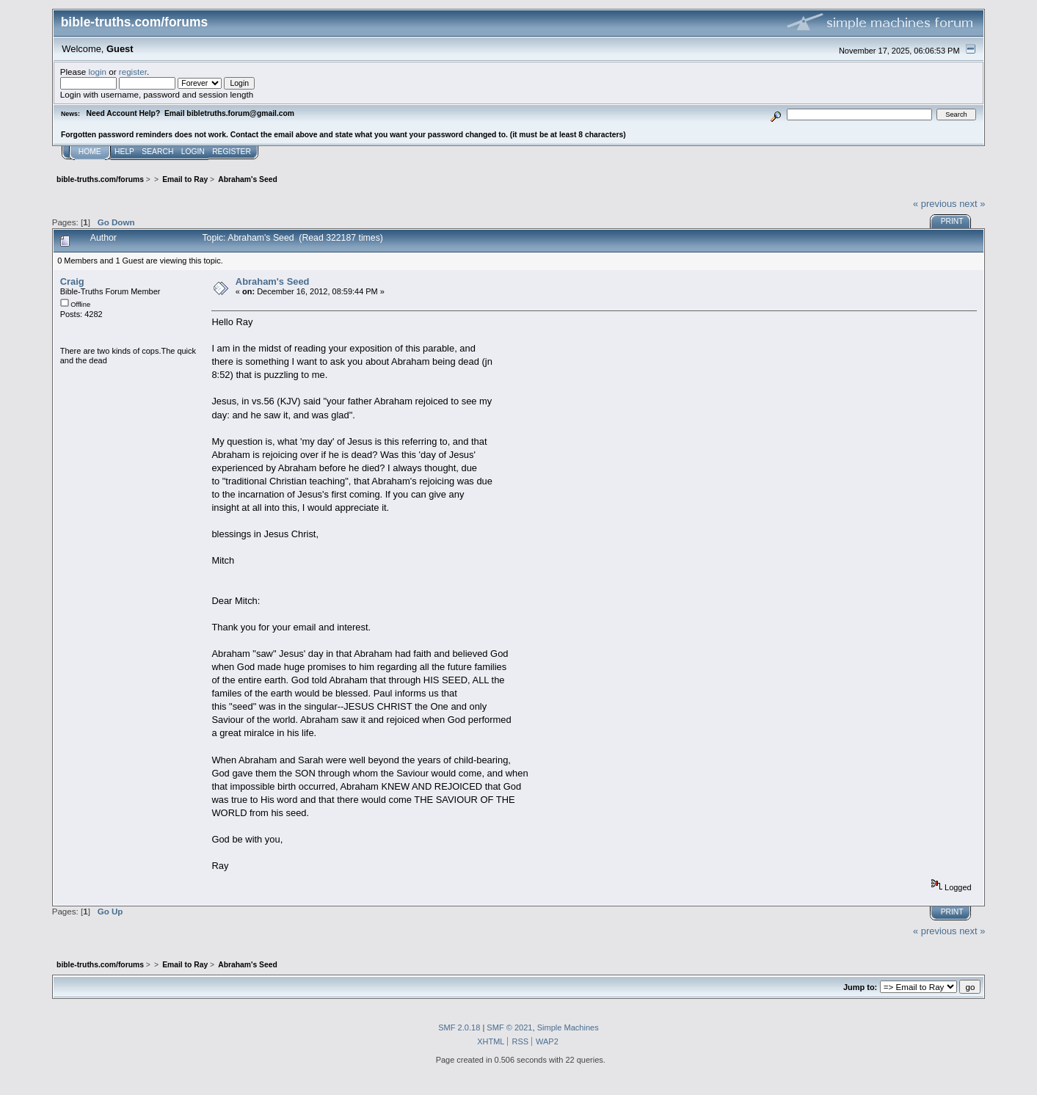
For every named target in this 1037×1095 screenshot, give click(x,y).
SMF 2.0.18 (459, 1027)
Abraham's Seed (273, 281)
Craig (72, 281)
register (133, 71)
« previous (935, 203)
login (98, 71)
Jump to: (860, 987)
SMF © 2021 (509, 1027)
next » (972, 203)
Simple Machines (568, 1027)
